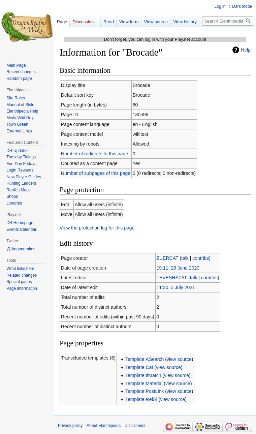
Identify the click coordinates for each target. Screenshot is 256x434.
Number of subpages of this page (95, 173)
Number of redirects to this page (94, 153)
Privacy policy (70, 425)
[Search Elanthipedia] (227, 21)
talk (185, 258)
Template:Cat (139, 367)
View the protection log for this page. (98, 227)
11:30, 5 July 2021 (175, 287)
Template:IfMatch (143, 375)
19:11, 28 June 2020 (177, 268)
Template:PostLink (144, 391)
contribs (200, 258)
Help (246, 50)
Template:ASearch (144, 359)
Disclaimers (135, 425)
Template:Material (144, 383)
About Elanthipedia (104, 425)
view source (179, 359)
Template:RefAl (141, 399)
